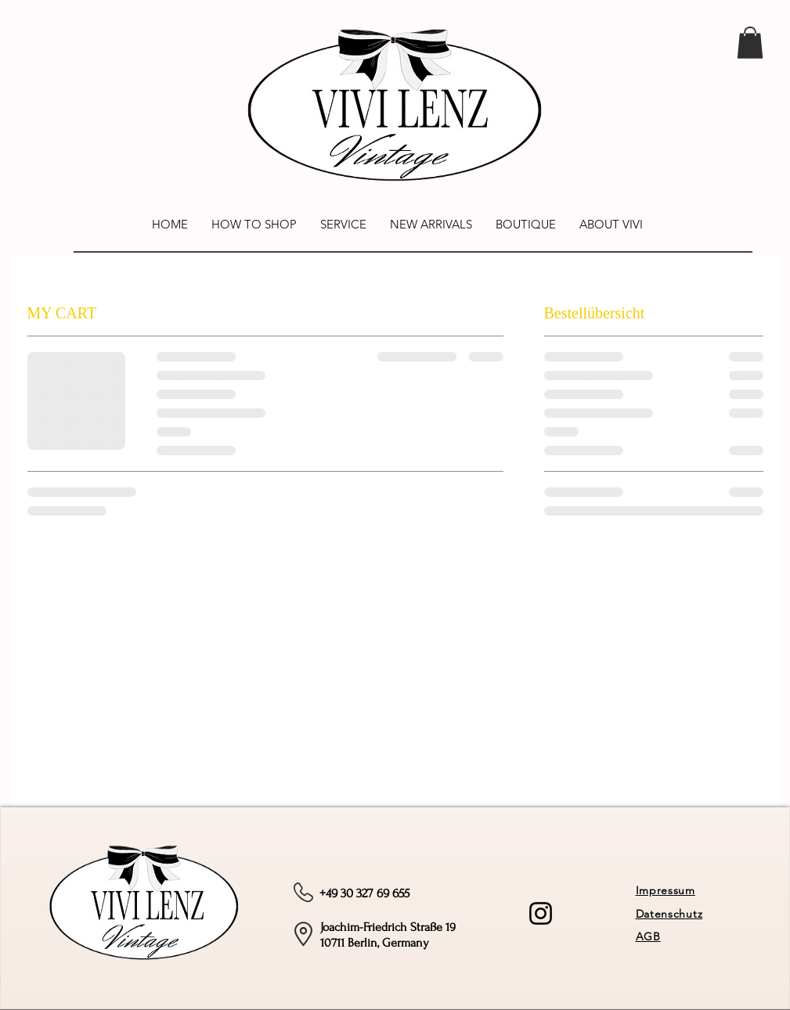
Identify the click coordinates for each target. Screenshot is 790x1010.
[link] (750, 43)
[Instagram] (540, 913)
